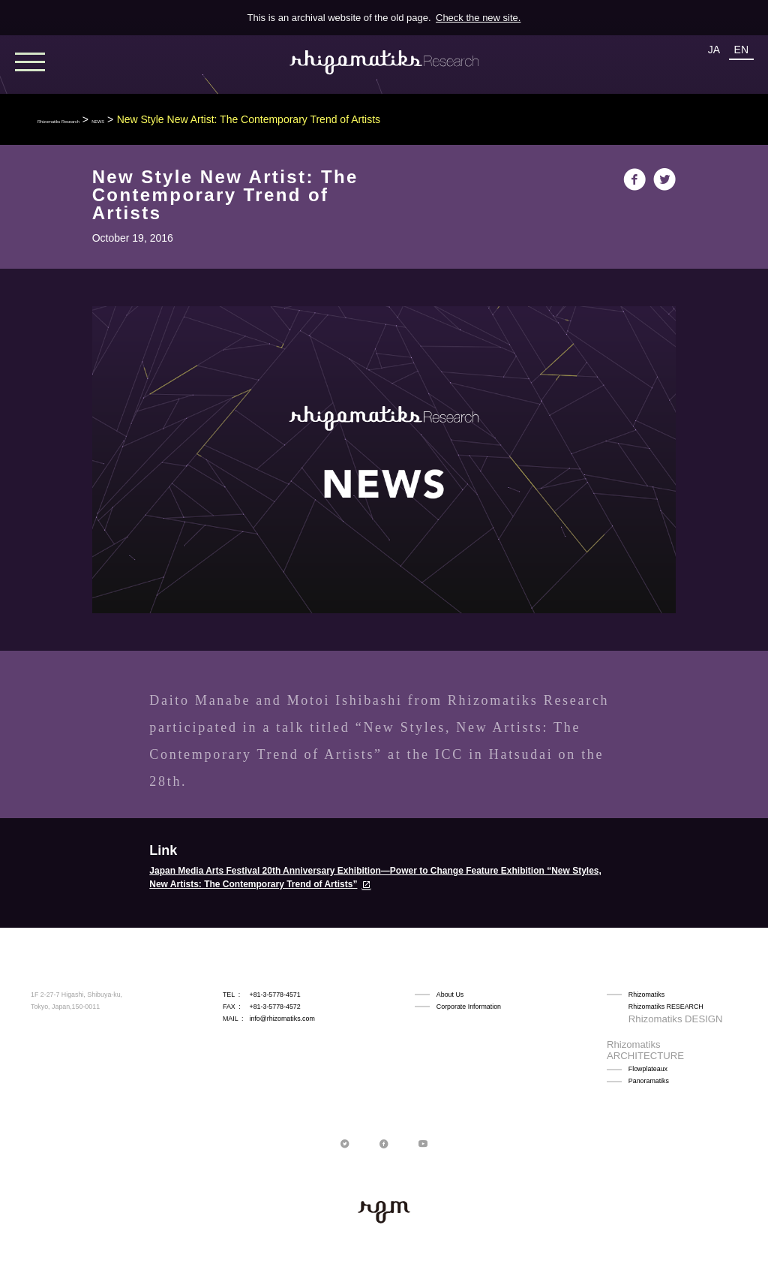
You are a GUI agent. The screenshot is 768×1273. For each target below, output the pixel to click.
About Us (450, 994)
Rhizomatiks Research (90, 119)
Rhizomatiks (646, 994)
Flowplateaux (648, 1042)
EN (741, 50)
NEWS (171, 119)
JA (714, 50)
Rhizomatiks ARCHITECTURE (673, 1030)
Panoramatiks (648, 1054)
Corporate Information (468, 1006)
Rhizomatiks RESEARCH (666, 1006)
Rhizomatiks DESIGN (660, 1018)
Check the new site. (478, 17)
